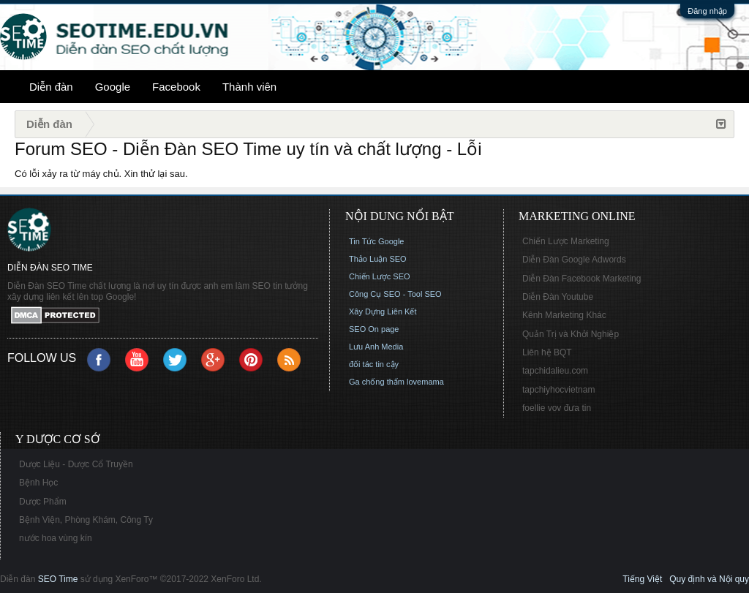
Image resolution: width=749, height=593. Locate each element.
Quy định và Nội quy (709, 579)
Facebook (176, 86)
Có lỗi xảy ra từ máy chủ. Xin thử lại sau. (101, 173)
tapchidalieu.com (555, 371)
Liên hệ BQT (547, 352)
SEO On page (374, 329)
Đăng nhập (707, 11)
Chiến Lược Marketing (565, 241)
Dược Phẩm (43, 501)
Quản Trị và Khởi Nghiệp (570, 334)
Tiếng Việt (642, 579)
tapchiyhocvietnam (558, 390)
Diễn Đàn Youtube (557, 297)
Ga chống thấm (376, 381)
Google (112, 86)
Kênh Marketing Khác (564, 315)
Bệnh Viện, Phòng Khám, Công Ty (86, 520)
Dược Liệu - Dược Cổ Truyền (76, 464)
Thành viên (249, 86)
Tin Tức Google (376, 241)
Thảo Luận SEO (378, 258)
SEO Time (58, 579)
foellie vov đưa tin (556, 408)
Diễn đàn (51, 86)
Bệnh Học (38, 482)
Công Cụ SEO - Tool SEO (395, 294)
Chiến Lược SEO (379, 276)
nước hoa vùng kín (55, 538)
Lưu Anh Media (376, 346)
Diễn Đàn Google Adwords (574, 259)
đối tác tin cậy (374, 364)
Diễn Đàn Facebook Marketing (581, 278)
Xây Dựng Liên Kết (383, 311)
